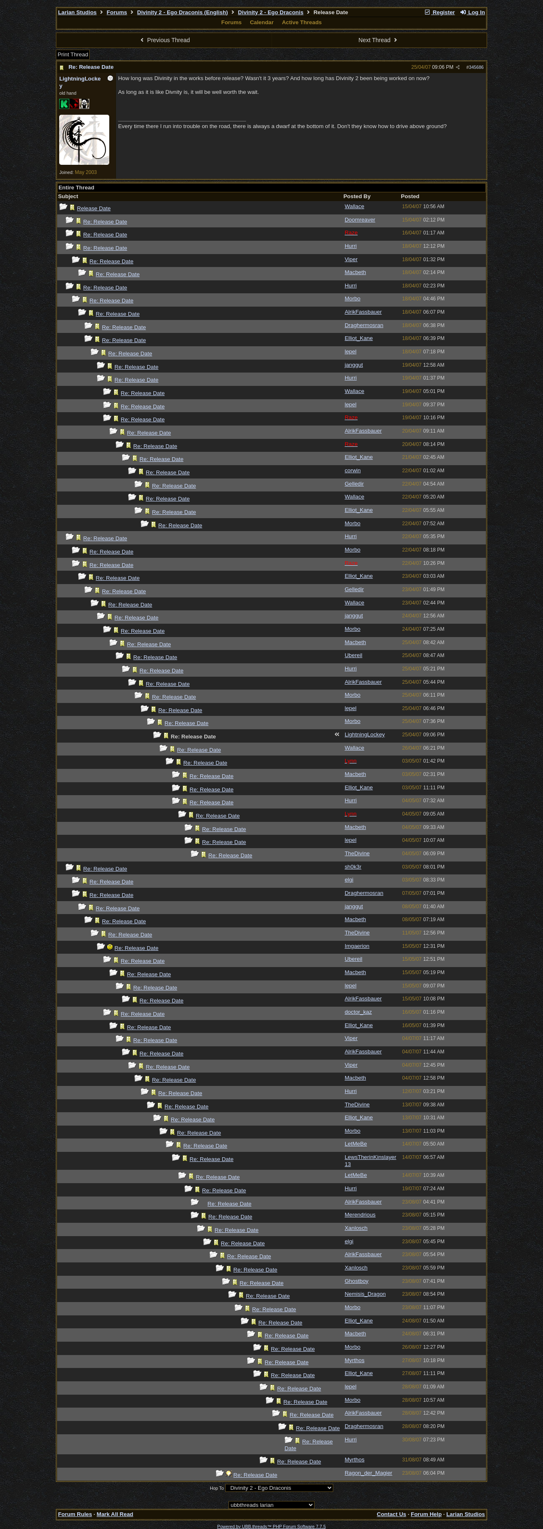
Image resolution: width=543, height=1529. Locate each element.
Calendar (262, 22)
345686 (476, 67)
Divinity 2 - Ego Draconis (271, 12)
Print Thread (73, 54)
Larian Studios (77, 12)
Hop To (217, 1488)
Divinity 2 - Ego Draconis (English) (182, 12)
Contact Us (391, 1514)
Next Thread (379, 40)
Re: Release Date (90, 67)
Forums (117, 12)
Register (439, 12)
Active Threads (302, 22)
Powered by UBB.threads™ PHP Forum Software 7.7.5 (271, 1526)
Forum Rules (75, 1514)
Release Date (94, 208)
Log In (472, 12)
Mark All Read (115, 1514)
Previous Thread (164, 40)
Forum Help (426, 1514)
